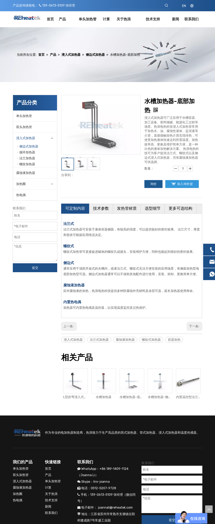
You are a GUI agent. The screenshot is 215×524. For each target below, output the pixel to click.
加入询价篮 (185, 184)
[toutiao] (114, 498)
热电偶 (21, 195)
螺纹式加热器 (151, 340)
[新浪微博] (79, 498)
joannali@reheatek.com (115, 476)
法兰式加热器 (99, 340)
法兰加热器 (27, 158)
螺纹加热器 (27, 164)
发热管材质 (127, 208)
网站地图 (164, 517)
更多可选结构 (180, 208)
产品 (48, 444)
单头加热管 (24, 116)
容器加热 (174, 340)
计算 (48, 456)
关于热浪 (51, 463)
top (209, 509)
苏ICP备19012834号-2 (116, 517)
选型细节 (153, 208)
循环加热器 (27, 152)
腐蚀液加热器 (25, 173)
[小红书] (100, 498)
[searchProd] (136, 5)
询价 (153, 184)
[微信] (93, 498)
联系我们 (51, 481)
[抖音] (107, 498)
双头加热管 (24, 127)
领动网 (151, 517)
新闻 (48, 475)
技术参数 (101, 208)
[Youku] (86, 498)
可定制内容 (75, 208)
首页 (48, 437)
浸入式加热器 (25, 138)
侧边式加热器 (28, 146)
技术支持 (51, 469)
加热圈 (21, 184)
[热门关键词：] (166, 5)
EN (184, 6)
